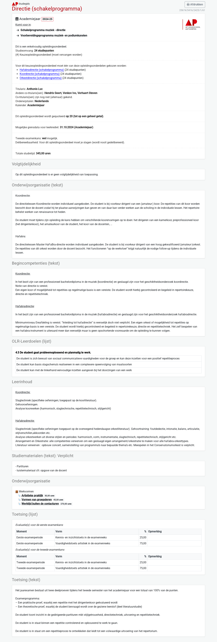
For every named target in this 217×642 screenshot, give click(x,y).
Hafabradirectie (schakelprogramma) (42, 69)
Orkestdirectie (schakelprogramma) (41, 78)
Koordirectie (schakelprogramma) (40, 73)
